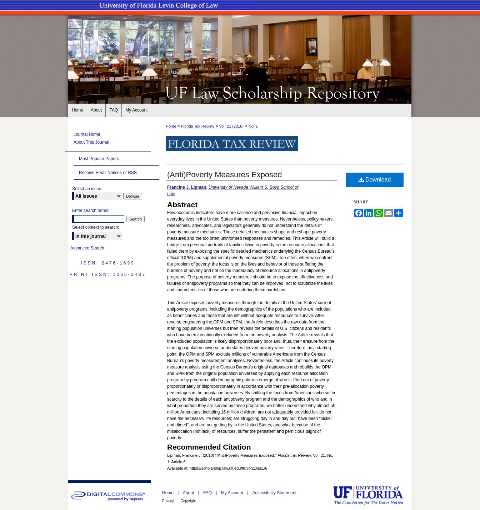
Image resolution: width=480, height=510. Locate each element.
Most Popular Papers (99, 158)
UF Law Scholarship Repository (240, 92)
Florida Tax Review (197, 126)
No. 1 (253, 126)
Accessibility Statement (274, 492)
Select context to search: (95, 227)
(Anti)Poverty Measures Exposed (224, 174)
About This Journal (91, 142)
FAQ (208, 492)
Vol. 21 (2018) (231, 126)
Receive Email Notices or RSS (108, 172)
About (189, 492)
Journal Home (87, 134)
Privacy (168, 501)
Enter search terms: (91, 210)
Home (171, 126)
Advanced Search (87, 248)
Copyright (188, 501)
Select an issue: (87, 188)
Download (375, 180)
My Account (232, 492)
